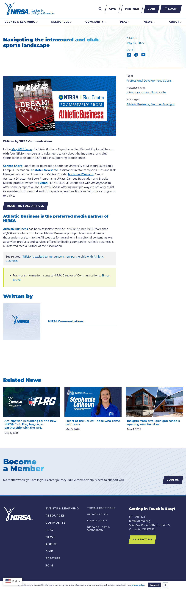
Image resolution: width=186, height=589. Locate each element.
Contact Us (142, 539)
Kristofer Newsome (44, 170)
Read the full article (25, 205)
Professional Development (144, 80)
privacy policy (137, 584)
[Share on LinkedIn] (129, 54)
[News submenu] (154, 22)
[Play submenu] (129, 22)
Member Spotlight (163, 104)
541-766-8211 (138, 516)
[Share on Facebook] (136, 54)
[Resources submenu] (70, 22)
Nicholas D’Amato (80, 174)
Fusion (43, 183)
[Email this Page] (143, 54)
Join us (173, 479)
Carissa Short (12, 166)
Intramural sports (138, 92)
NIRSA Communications (65, 321)
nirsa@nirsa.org (139, 521)
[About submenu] (180, 22)
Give (112, 8)
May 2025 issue (21, 149)
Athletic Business (15, 229)
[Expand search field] (100, 8)
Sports (167, 80)
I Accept (154, 585)
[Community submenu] (105, 22)
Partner (132, 8)
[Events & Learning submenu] (36, 22)
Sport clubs (158, 92)
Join (151, 8)
